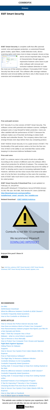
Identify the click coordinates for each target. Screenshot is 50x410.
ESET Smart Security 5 (23, 267)
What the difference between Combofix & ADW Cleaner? (22, 311)
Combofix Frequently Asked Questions (15, 314)
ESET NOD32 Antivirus (26, 199)
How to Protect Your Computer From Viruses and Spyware (22, 341)
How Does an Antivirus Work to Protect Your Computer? (21, 326)
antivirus (13, 267)
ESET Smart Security (12, 13)
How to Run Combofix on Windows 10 (15, 316)
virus (37, 269)
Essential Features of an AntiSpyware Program (18, 381)
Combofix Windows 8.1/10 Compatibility (15, 361)
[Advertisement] (25, 29)
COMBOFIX (25, 2)
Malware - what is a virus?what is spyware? (17, 336)
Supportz (4, 348)
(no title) (4, 306)
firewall (28, 269)
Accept (20, 407)
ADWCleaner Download (10, 309)
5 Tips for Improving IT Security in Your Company (19, 383)
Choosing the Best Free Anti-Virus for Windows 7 (19, 386)
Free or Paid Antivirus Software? (13, 356)
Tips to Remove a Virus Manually (13, 338)
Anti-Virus (7, 267)
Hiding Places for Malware (10, 346)
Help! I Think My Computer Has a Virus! (15, 333)
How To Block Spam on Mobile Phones (15, 395)
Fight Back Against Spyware (12, 343)
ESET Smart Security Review (16, 269)
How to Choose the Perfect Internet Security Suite (19, 324)
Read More (29, 407)
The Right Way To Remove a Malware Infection (18, 358)
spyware (32, 269)
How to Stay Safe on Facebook (12, 393)
